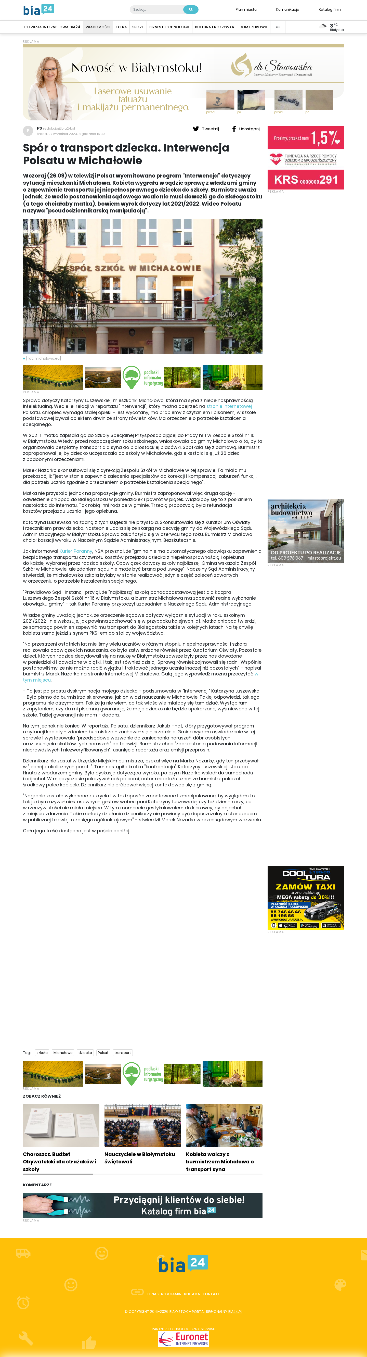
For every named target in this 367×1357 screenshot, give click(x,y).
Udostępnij (246, 129)
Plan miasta (246, 9)
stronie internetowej (229, 406)
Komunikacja (287, 9)
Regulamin (171, 1294)
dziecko (85, 1052)
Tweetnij (206, 129)
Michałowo (63, 1052)
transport (122, 1052)
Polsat (103, 1052)
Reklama (192, 1294)
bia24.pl (235, 1311)
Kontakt (211, 1294)
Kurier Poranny (76, 551)
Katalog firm (330, 9)
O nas (153, 1294)
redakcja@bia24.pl (59, 128)
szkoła (42, 1052)
